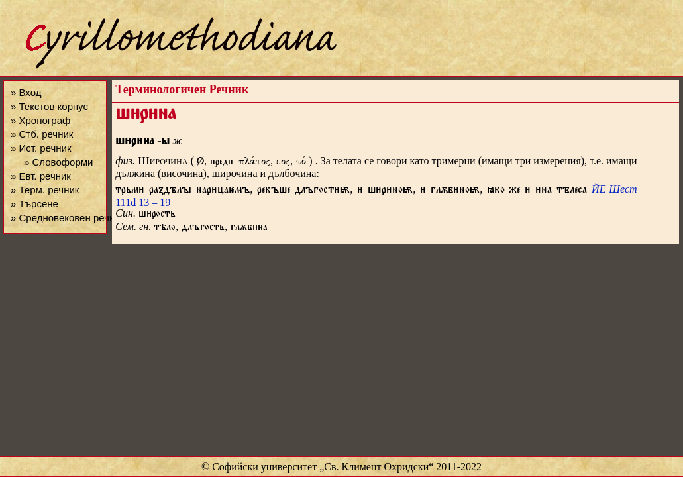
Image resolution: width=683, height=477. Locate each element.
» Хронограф (40, 120)
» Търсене (34, 203)
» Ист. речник (41, 148)
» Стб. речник (42, 134)
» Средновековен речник (68, 217)
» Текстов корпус (49, 106)
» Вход (26, 92)
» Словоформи (58, 162)
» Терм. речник (45, 189)
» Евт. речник (41, 176)
